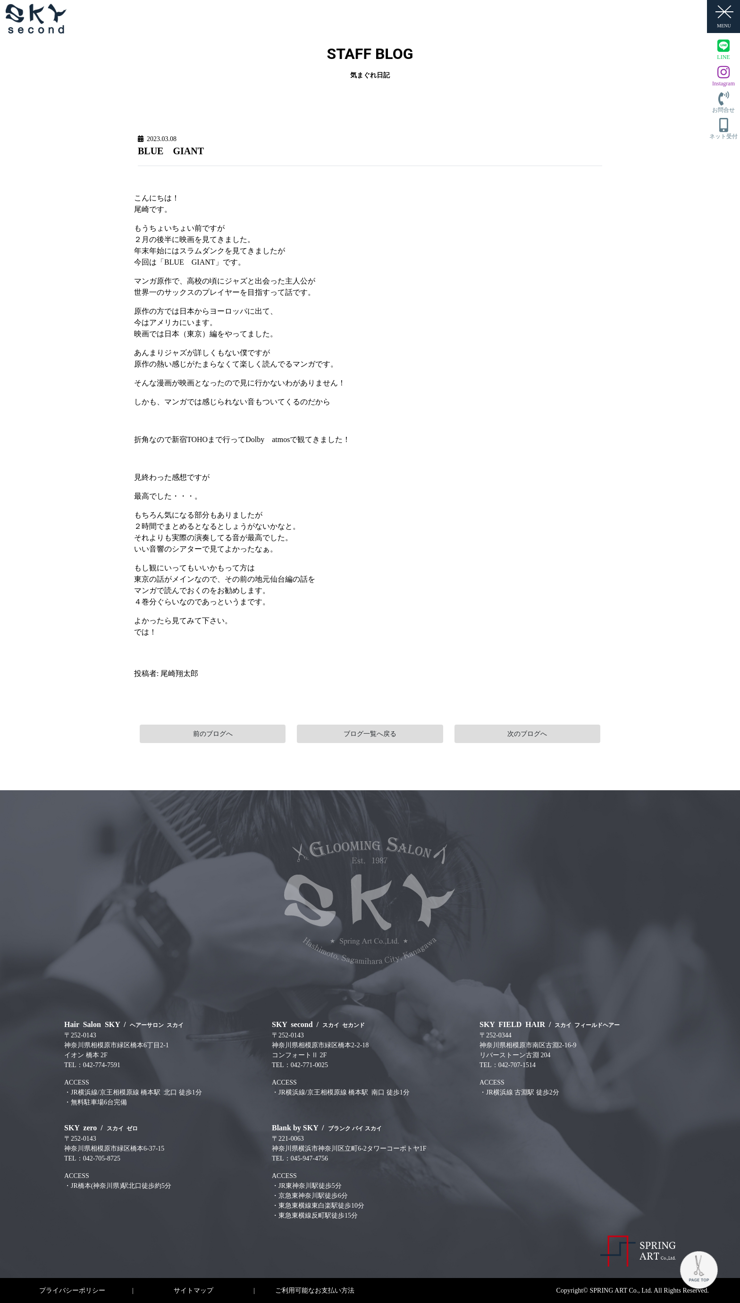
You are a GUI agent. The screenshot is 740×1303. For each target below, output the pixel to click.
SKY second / (318, 1024)
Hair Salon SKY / (124, 1024)
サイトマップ (193, 1290)
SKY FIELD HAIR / (549, 1024)
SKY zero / (101, 1128)
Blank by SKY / (327, 1128)
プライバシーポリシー (72, 1290)
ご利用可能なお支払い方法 (314, 1290)
